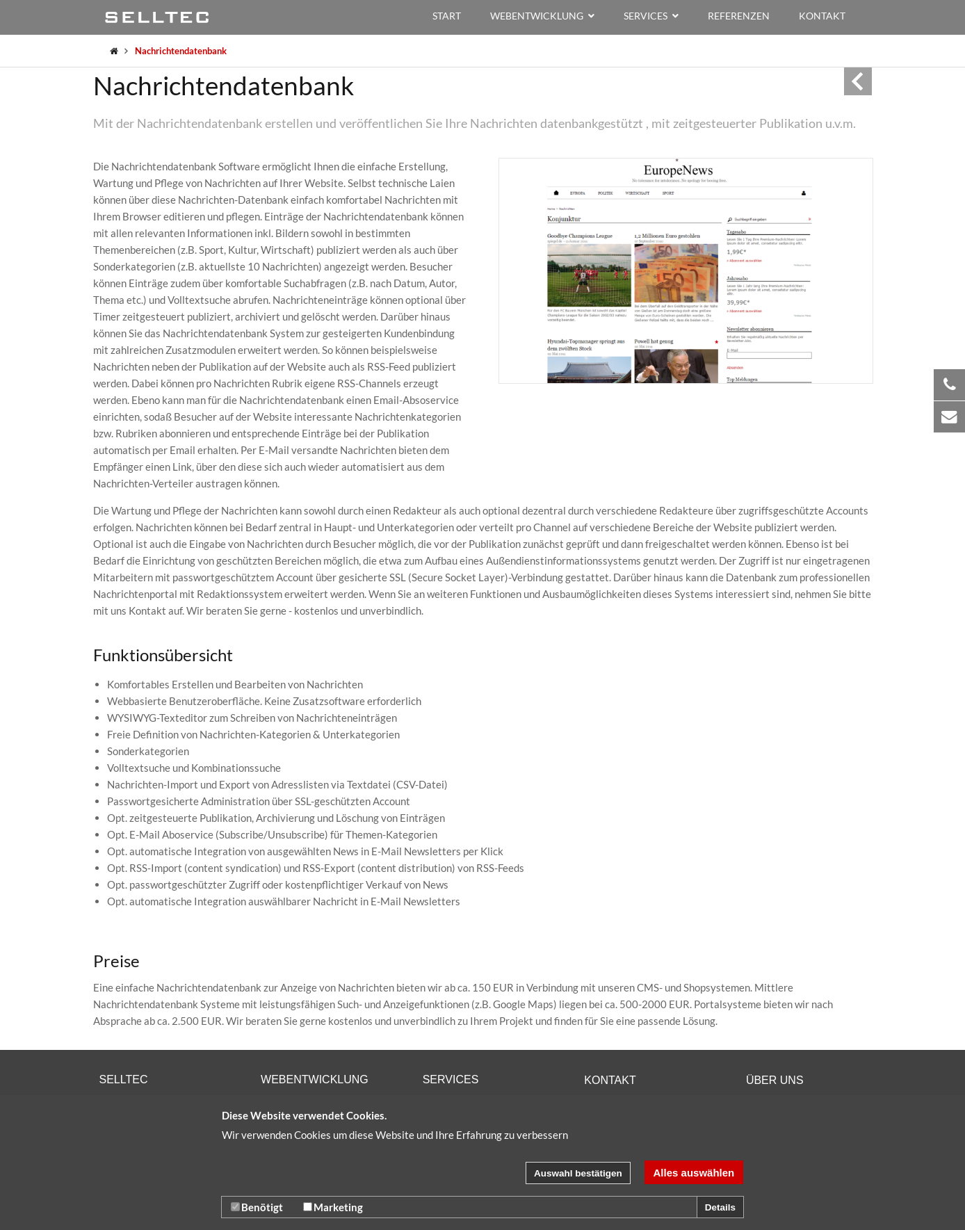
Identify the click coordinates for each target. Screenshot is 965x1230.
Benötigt (257, 1207)
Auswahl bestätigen (578, 1173)
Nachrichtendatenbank (181, 50)
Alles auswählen (694, 1173)
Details (720, 1207)
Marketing (333, 1207)
